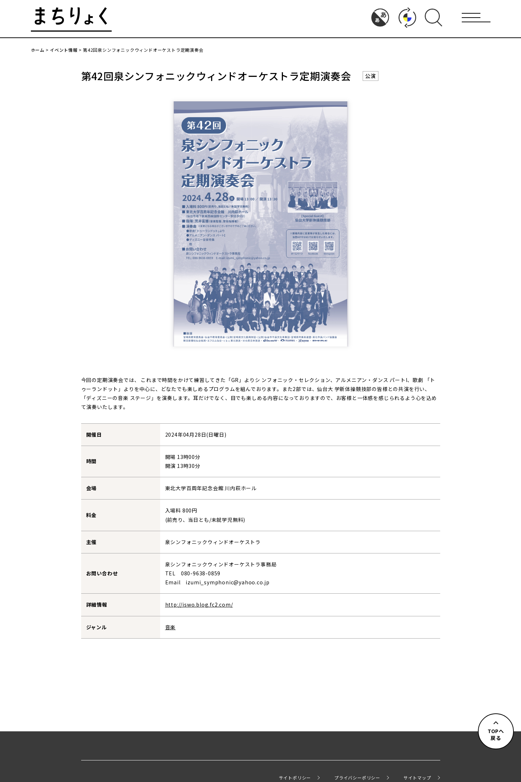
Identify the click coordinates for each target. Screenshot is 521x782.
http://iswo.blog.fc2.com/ (199, 604)
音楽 (170, 627)
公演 (370, 75)
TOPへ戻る (496, 734)
